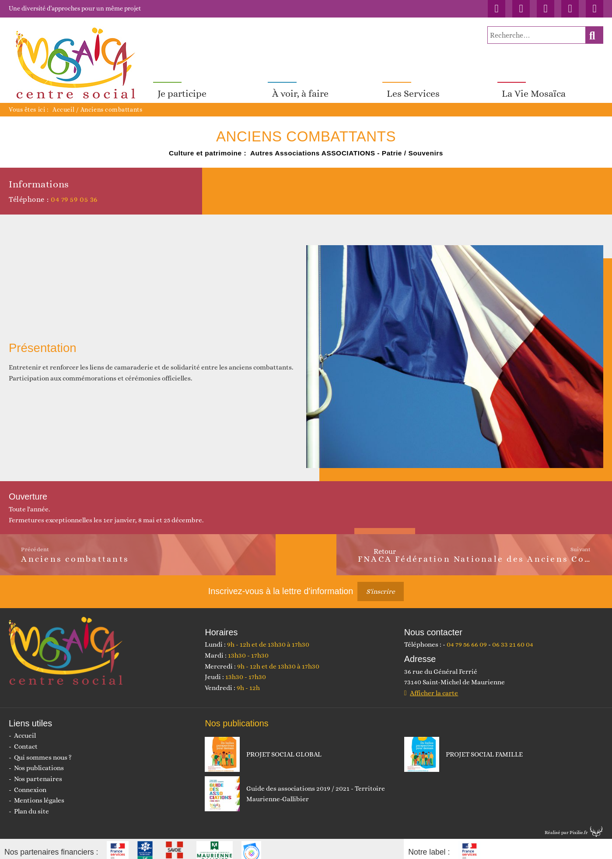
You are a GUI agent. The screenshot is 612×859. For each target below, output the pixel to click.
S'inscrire (380, 585)
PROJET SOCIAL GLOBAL (284, 748)
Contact (26, 740)
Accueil (63, 102)
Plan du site (31, 805)
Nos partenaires (38, 773)
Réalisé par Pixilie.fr (566, 826)
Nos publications (39, 762)
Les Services (413, 86)
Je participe (181, 86)
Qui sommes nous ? (43, 751)
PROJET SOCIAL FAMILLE (484, 748)
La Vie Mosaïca (534, 86)
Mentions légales (39, 794)
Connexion (30, 783)
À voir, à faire (300, 86)
